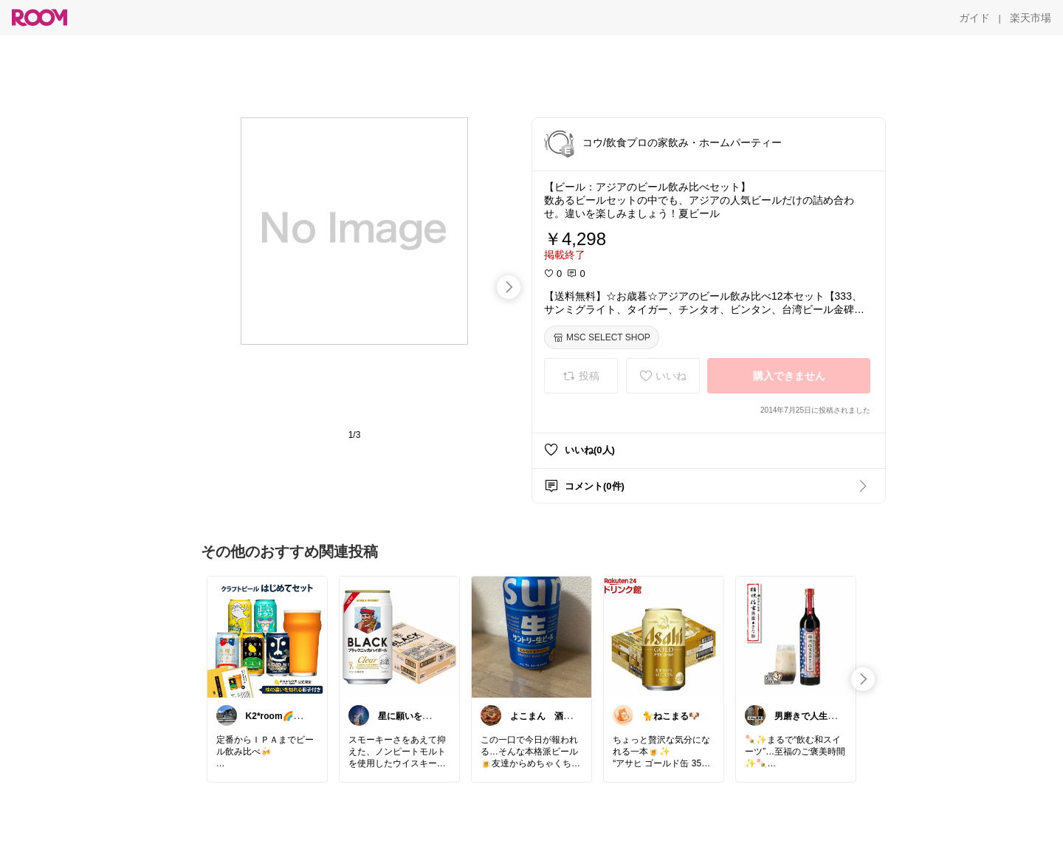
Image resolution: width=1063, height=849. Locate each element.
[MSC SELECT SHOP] (601, 337)
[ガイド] (974, 17)
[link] (267, 636)
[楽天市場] (1030, 17)
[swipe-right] (508, 287)
